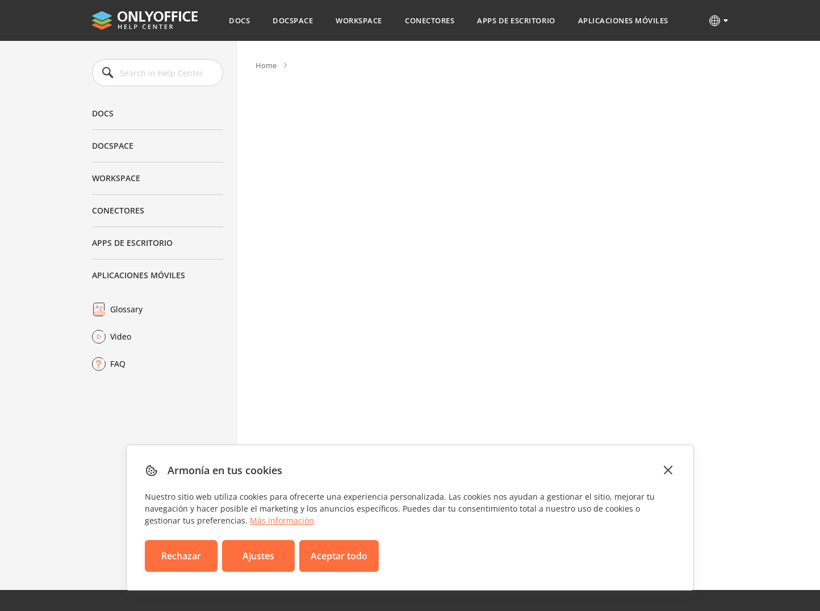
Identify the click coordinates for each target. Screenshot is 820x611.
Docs (239, 20)
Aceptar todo (339, 556)
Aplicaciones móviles (623, 20)
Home (266, 65)
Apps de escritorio (516, 20)
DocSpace (293, 20)
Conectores (429, 20)
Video (120, 336)
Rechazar (181, 556)
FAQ (117, 363)
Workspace (359, 20)
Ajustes (258, 556)
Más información (282, 520)
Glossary (126, 309)
